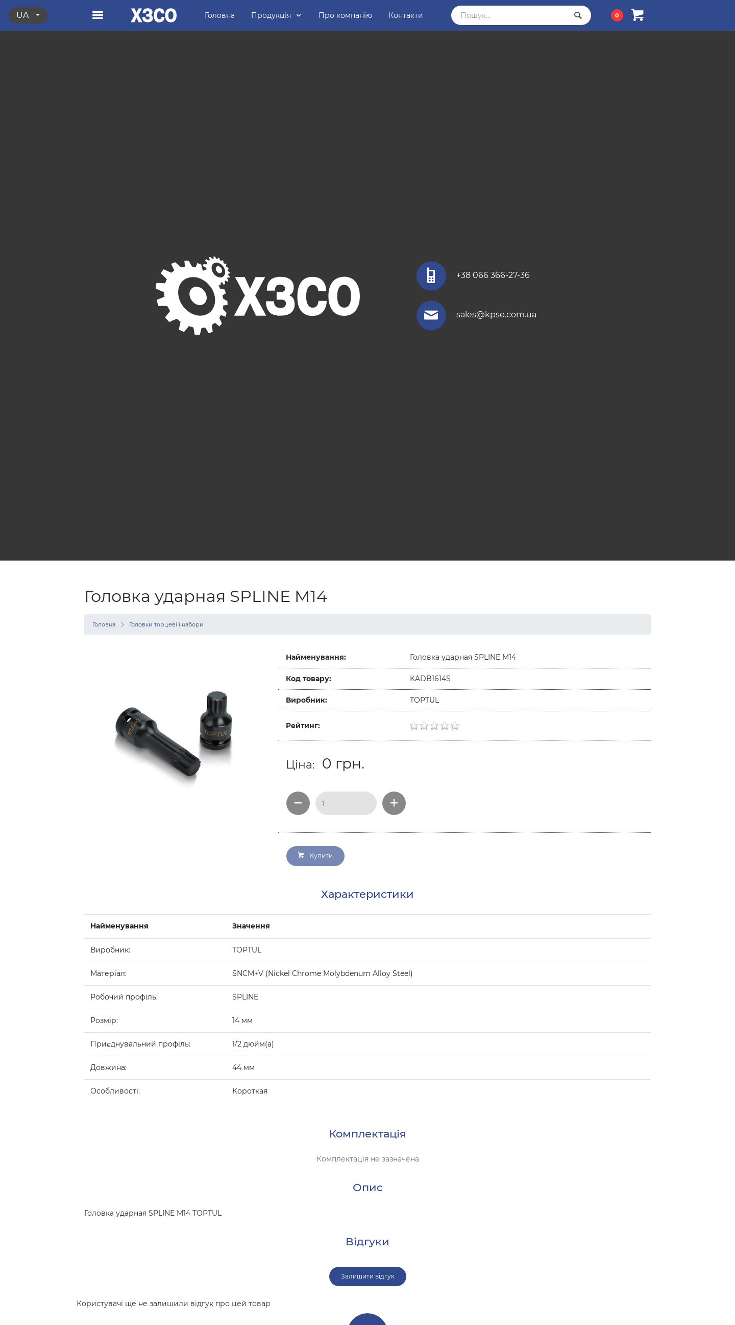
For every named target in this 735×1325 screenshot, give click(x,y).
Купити (315, 855)
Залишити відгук (368, 1276)
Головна (103, 624)
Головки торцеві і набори (166, 624)
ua (23, 15)
